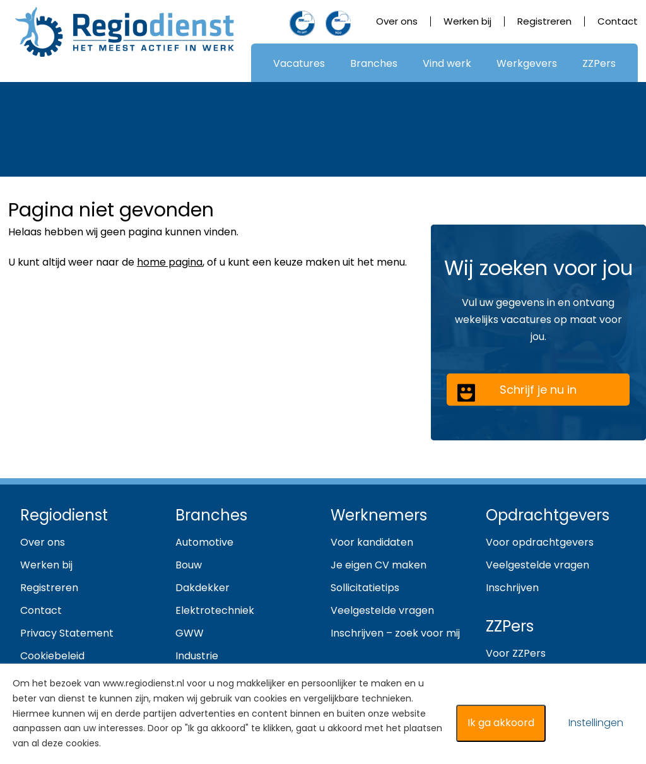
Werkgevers (526, 63)
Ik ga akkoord (500, 722)
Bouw (188, 565)
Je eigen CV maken (378, 565)
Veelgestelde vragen (382, 610)
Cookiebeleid (52, 656)
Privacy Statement (67, 633)
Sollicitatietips (365, 587)
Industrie (196, 656)
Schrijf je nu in (517, 392)
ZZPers (599, 63)
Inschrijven (512, 587)
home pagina (170, 262)
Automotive (204, 542)
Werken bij (467, 21)
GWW (189, 633)
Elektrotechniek (214, 610)
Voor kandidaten (372, 542)
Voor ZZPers (516, 653)
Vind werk (447, 63)
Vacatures (299, 63)
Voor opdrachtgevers (540, 542)
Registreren (544, 21)
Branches (373, 63)
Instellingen (595, 722)
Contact (617, 21)
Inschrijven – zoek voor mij (395, 633)
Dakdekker (202, 587)
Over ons (397, 21)
